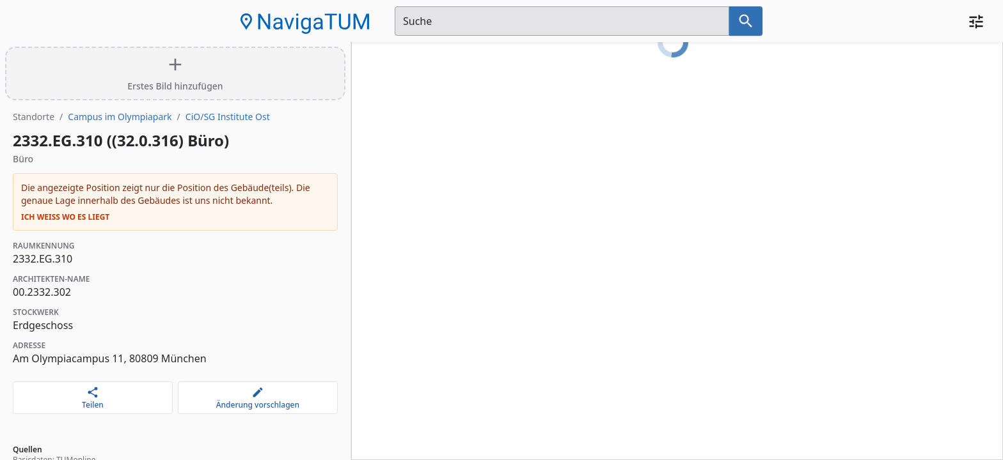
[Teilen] (93, 397)
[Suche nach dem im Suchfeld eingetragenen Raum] (745, 21)
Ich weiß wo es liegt (65, 217)
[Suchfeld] (562, 21)
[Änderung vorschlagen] (258, 397)
